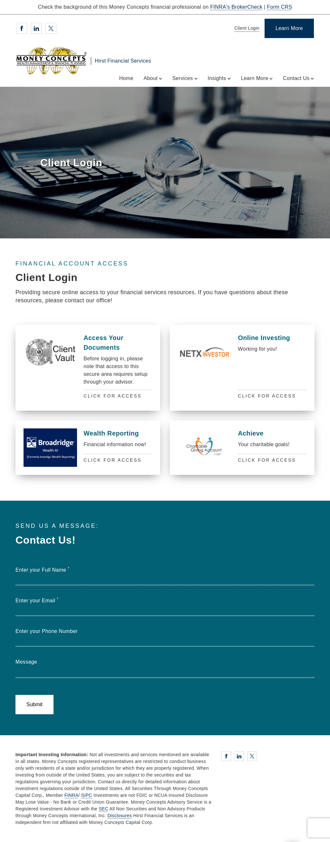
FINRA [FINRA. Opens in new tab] (71, 795)
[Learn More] (289, 28)
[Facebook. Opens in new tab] (21, 28)
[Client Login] (245, 28)
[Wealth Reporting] (88, 448)
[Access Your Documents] (88, 368)
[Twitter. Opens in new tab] (50, 28)
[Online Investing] (242, 368)
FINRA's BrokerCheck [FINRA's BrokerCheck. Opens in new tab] (236, 7)
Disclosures (119, 815)
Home (126, 78)
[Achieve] (242, 448)
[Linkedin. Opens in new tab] (36, 28)
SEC (103, 808)
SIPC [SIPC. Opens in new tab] (86, 795)
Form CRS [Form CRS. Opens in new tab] (279, 7)
